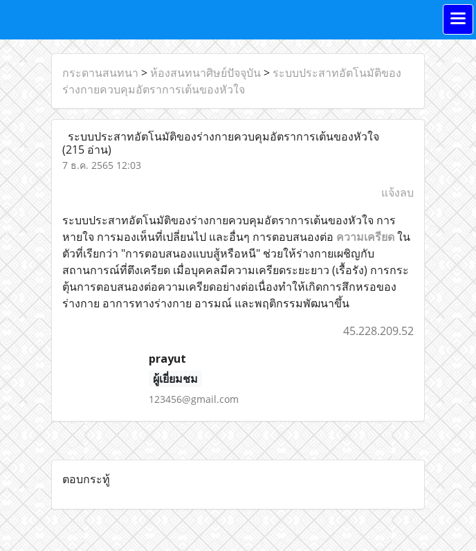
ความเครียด (365, 236)
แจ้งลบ (397, 192)
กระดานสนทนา (100, 72)
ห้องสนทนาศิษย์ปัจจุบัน (205, 72)
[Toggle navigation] (458, 19)
